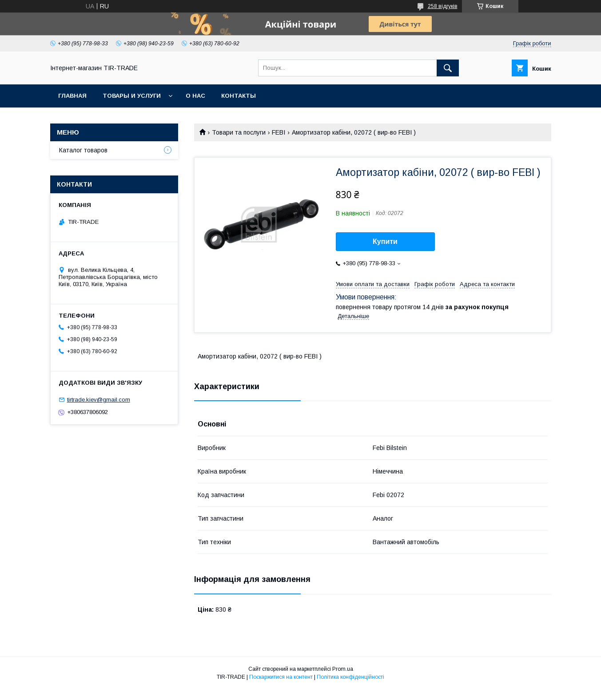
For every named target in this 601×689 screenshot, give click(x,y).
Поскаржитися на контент (281, 677)
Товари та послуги (239, 132)
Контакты (238, 95)
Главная (72, 95)
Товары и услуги (132, 95)
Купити (385, 241)
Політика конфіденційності (350, 677)
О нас (195, 95)
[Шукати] (448, 68)
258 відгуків (443, 6)
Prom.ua (342, 669)
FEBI (278, 132)
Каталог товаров (83, 150)
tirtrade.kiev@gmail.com (98, 399)
